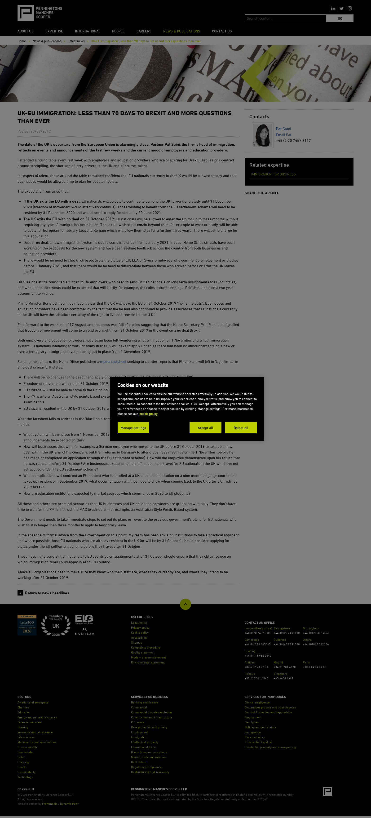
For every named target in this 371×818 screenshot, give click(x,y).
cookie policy (148, 414)
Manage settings (133, 428)
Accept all (205, 428)
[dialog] (187, 409)
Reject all (241, 428)
